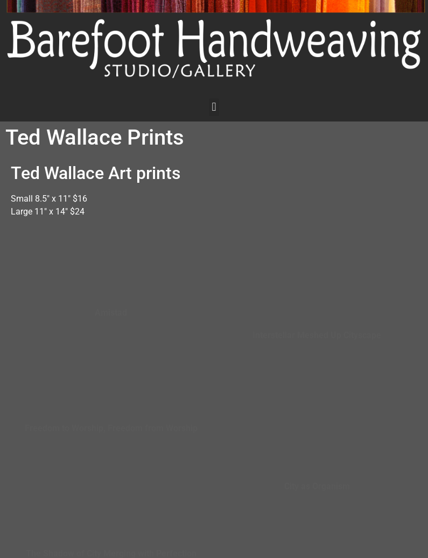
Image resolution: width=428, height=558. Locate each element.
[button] (214, 107)
